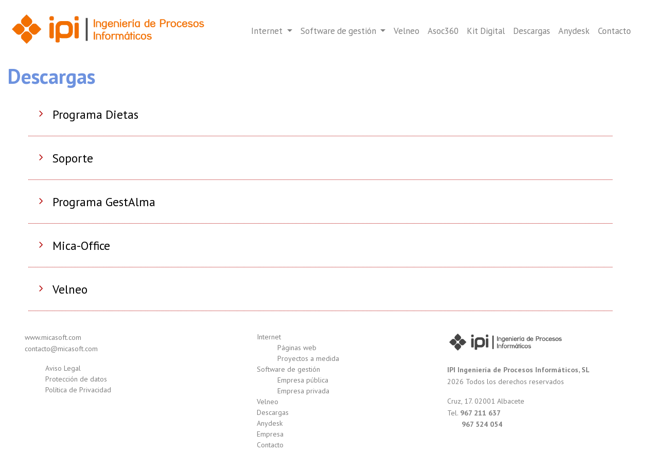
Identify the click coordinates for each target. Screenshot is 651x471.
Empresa (270, 434)
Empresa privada (303, 390)
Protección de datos (76, 379)
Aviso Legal (63, 368)
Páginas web (296, 347)
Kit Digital (486, 31)
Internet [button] (268, 31)
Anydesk (574, 31)
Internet (269, 336)
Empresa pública (302, 380)
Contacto (614, 31)
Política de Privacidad (78, 389)
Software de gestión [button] (339, 31)
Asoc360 (443, 31)
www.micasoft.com (53, 337)
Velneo (406, 31)
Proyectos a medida (308, 358)
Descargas (531, 31)
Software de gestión (288, 369)
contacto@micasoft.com (61, 348)
